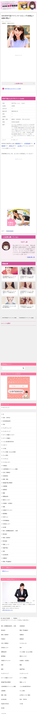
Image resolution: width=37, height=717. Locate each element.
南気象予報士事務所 (7, 482)
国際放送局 (5, 496)
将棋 (4, 506)
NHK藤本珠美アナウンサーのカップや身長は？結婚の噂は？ (27, 307)
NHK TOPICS (6, 417)
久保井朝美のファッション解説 (10, 469)
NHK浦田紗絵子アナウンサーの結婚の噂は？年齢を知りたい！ (9, 277)
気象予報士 (5, 547)
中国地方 (5, 465)
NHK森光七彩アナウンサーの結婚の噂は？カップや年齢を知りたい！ (27, 277)
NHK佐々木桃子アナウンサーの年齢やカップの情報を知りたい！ (9, 292)
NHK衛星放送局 (6, 421)
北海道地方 (5, 475)
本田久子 (11, 146)
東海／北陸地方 (6, 537)
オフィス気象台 (6, 438)
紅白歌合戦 (5, 554)
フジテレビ (5, 458)
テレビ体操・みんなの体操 (9, 452)
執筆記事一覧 (31, 257)
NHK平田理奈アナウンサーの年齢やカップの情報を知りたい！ (10, 317)
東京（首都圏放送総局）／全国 (10, 530)
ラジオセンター (6, 462)
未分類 (4, 527)
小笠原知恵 (27, 143)
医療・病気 (5, 479)
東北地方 (5, 534)
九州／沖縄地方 (6, 472)
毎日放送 (5, 541)
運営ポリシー (5, 571)
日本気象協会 (6, 520)
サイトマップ (6, 407)
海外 (4, 551)
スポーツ (5, 445)
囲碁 (4, 493)
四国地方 (4, 23)
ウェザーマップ (6, 431)
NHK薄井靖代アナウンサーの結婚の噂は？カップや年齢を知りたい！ (27, 292)
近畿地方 (5, 558)
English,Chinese (5, 703)
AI (3, 414)
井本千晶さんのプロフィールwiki (13, 88)
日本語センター (6, 523)
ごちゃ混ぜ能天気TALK (8, 441)
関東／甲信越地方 (7, 561)
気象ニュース (6, 544)
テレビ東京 (5, 455)
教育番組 (5, 513)
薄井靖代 (17, 143)
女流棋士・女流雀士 (7, 503)
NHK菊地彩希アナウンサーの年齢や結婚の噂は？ (9, 307)
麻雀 (2, 669)
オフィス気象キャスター (8, 434)
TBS (4, 424)
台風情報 (5, 486)
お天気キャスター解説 (25, 695)
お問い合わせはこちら (7, 610)
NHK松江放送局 (9, 231)
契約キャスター (11, 23)
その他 (4, 448)
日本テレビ (5, 517)
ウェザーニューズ (7, 428)
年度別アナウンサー (7, 510)
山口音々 (20, 146)
